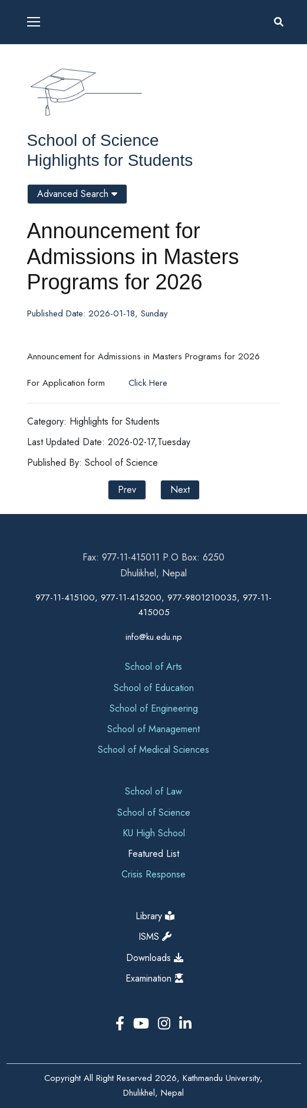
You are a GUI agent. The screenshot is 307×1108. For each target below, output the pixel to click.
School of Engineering (154, 708)
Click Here (146, 382)
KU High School (154, 833)
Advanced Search (77, 194)
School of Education (154, 688)
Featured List (153, 853)
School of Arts (153, 666)
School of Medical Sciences (153, 749)
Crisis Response (153, 874)
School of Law (153, 791)
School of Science (93, 140)
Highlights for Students (110, 160)
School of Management (153, 729)
